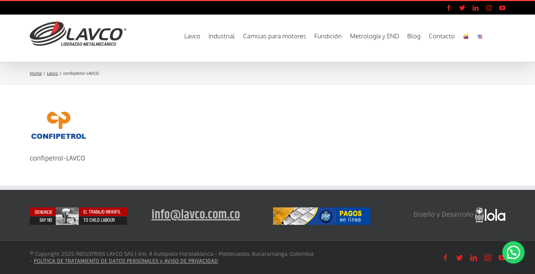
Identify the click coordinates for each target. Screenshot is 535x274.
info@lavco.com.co (196, 214)
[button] (494, 35)
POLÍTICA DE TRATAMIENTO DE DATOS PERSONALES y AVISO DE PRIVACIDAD (126, 261)
